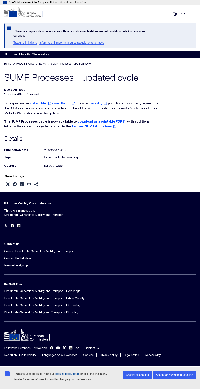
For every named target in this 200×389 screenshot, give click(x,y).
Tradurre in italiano (25, 42)
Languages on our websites (59, 355)
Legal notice (131, 355)
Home (7, 63)
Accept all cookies (137, 374)
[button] (8, 184)
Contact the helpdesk (17, 258)
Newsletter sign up (16, 265)
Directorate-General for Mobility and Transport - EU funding (42, 305)
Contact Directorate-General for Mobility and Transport (39, 251)
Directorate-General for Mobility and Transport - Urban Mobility (44, 298)
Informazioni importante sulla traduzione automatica (71, 42)
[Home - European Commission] (25, 12)
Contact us (92, 348)
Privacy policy (108, 355)
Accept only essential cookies (174, 374)
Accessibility (153, 355)
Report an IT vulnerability (20, 355)
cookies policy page (67, 373)
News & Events (25, 63)
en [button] (175, 14)
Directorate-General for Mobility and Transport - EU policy (41, 312)
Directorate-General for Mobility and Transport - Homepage (42, 291)
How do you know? (73, 2)
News (42, 63)
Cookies (88, 355)
